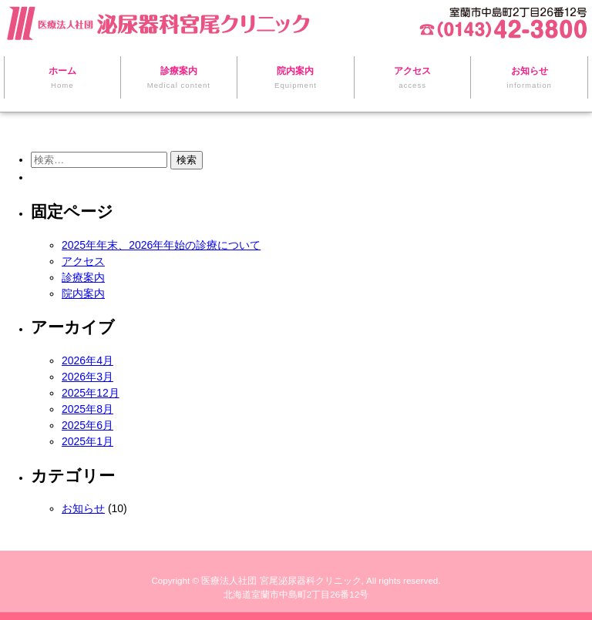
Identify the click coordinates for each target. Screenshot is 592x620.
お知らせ (83, 508)
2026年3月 (87, 376)
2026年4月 (87, 360)
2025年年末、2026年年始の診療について (161, 245)
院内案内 (83, 293)
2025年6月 (87, 425)
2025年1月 (87, 441)
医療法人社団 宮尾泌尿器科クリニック (281, 580)
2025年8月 (87, 409)
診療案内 (83, 277)
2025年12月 (90, 393)
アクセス (83, 261)
